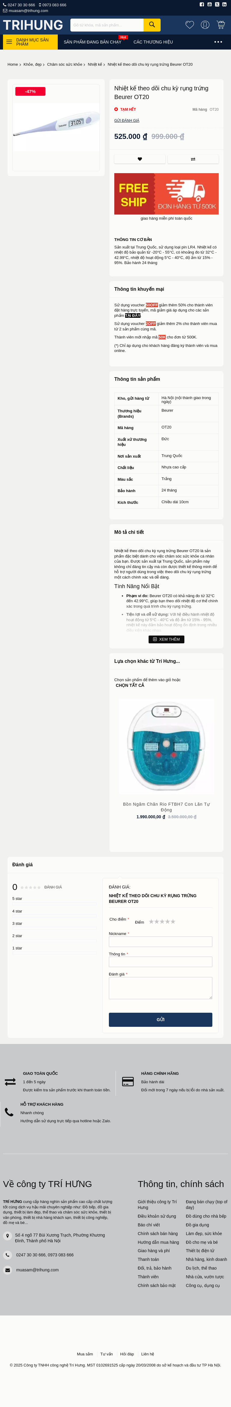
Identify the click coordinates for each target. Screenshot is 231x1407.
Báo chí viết (149, 1224)
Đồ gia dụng (197, 1224)
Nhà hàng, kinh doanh (206, 1259)
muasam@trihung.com (28, 10)
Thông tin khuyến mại (139, 289)
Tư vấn (106, 1354)
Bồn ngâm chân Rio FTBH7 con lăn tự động (166, 807)
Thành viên (148, 1276)
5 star (17, 898)
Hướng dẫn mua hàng (158, 1242)
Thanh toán (148, 1259)
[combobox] (115, 25)
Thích (139, 159)
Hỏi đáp (127, 1354)
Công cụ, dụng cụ (203, 1285)
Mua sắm (85, 1354)
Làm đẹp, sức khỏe (204, 1233)
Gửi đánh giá (126, 121)
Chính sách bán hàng (158, 1233)
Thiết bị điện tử (200, 1250)
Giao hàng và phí (154, 1250)
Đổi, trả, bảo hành (154, 1268)
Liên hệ (147, 1354)
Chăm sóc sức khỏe (64, 64)
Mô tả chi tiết (129, 532)
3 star (17, 923)
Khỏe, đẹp (32, 64)
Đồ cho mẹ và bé (202, 1242)
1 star (17, 948)
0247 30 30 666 (21, 5)
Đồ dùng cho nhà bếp (206, 1216)
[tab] (166, 289)
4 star (17, 911)
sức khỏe (191, 556)
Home (13, 64)
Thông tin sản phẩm (137, 379)
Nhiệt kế (95, 64)
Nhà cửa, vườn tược (205, 1276)
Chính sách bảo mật (157, 1285)
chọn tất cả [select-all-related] (130, 685)
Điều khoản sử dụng (157, 1216)
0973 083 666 (54, 5)
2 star (17, 935)
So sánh (193, 159)
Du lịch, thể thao (201, 1268)
